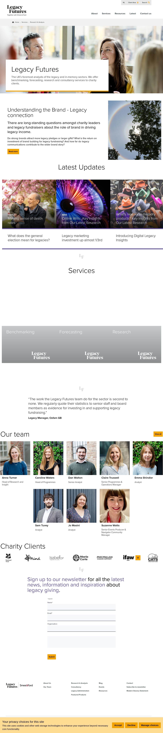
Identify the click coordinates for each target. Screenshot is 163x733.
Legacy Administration (80, 690)
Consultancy (76, 687)
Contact (130, 683)
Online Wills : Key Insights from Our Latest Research (81, 220)
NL (124, 2)
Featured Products (78, 694)
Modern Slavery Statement (137, 690)
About (94, 13)
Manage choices (149, 725)
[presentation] (66, 642)
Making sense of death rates (25, 220)
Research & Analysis (37, 22)
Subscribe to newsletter (136, 687)
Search (146, 2)
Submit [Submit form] (52, 657)
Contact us (145, 13)
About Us (47, 683)
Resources (120, 13)
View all (158, 434)
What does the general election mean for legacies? (29, 238)
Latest (133, 13)
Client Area (133, 2)
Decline (131, 725)
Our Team (47, 687)
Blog (100, 683)
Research (122, 332)
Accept (118, 725)
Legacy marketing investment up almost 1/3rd (82, 238)
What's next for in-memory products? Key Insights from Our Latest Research (137, 218)
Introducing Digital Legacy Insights (136, 238)
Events (101, 687)
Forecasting (70, 332)
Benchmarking (20, 332)
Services (106, 13)
